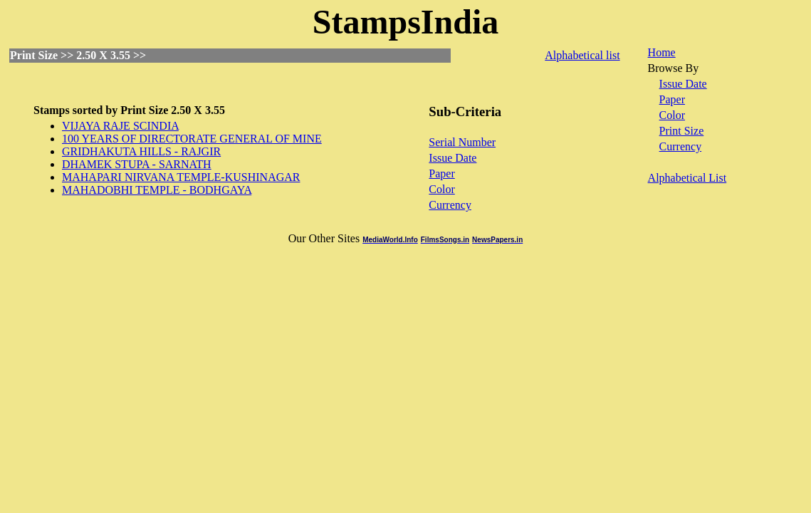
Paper (441, 173)
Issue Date (452, 158)
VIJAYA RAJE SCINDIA (120, 126)
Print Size (681, 131)
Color (441, 189)
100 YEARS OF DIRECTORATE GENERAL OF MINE (192, 139)
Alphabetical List (687, 178)
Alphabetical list (582, 55)
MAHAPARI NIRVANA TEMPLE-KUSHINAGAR (181, 177)
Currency (450, 205)
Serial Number (462, 142)
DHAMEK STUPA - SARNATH (136, 164)
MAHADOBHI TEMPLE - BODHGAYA (156, 190)
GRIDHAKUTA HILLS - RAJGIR (141, 151)
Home (662, 52)
